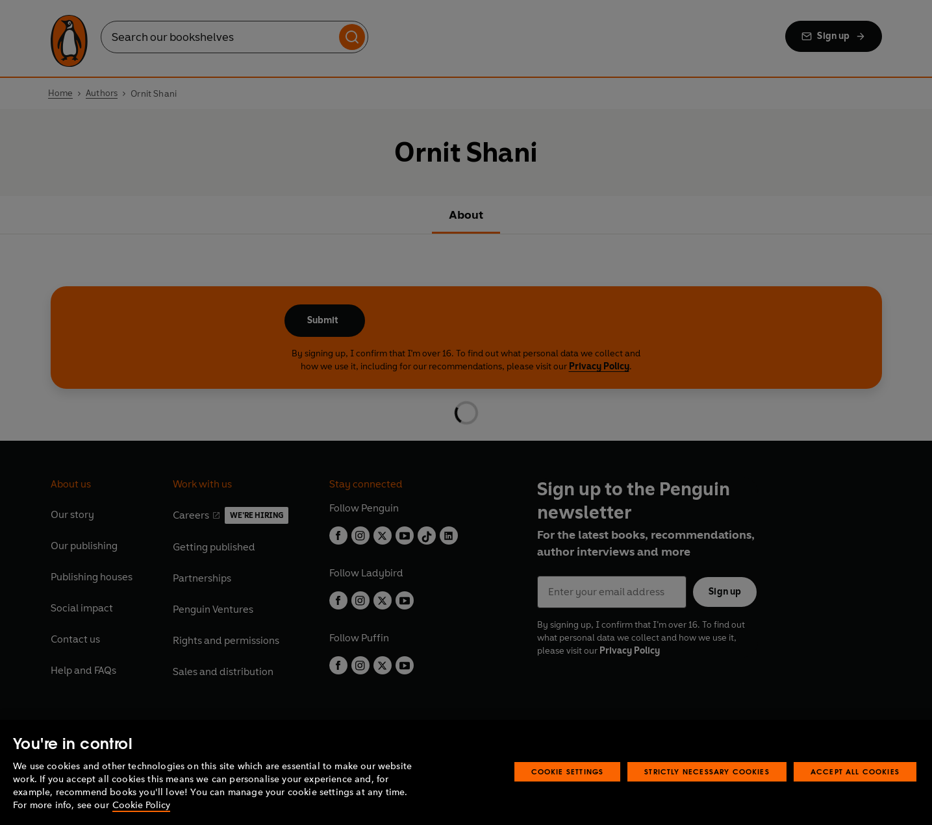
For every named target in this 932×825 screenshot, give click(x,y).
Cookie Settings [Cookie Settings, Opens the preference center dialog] (567, 771)
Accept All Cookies (855, 771)
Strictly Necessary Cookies (707, 771)
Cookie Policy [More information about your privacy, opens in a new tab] (141, 805)
